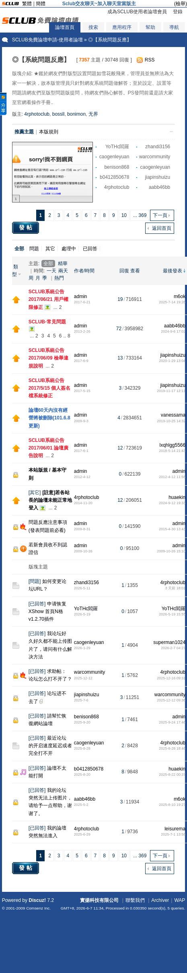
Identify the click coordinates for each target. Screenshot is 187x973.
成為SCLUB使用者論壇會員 (137, 11)
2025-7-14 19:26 (172, 302)
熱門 (59, 278)
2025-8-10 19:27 (172, 805)
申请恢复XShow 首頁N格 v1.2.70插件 (48, 611)
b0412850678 (114, 177)
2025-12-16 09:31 (171, 678)
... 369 (139, 215)
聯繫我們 (135, 900)
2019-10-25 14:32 (171, 421)
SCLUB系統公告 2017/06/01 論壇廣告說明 (48, 447)
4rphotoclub (36, 114)
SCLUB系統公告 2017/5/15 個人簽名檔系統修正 (50, 388)
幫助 (150, 27)
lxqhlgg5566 (172, 445)
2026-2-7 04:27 (173, 648)
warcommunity (154, 156)
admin (80, 296)
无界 (93, 114)
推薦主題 (24, 132)
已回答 (90, 248)
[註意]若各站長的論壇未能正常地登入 (50, 500)
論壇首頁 (64, 27)
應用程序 (122, 27)
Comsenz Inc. (38, 908)
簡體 (40, 3)
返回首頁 (161, 228)
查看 (135, 271)
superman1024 (169, 642)
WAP (179, 900)
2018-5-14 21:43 (172, 451)
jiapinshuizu (158, 177)
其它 (50, 248)
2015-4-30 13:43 (172, 529)
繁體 (27, 3)
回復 (124, 271)
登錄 (178, 11)
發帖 (26, 227)
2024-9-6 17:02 (173, 331)
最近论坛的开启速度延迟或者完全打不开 (50, 745)
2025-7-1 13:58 (173, 834)
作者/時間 (84, 271)
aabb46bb (159, 187)
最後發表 (172, 271)
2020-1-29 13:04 (172, 361)
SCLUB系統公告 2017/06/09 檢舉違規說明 (48, 358)
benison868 (116, 167)
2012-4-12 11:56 (172, 477)
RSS (150, 60)
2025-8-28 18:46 (172, 748)
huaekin (177, 497)
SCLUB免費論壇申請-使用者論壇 (47, 40)
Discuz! (37, 900)
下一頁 (160, 215)
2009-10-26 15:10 (171, 551)
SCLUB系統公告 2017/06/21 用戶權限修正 (48, 299)
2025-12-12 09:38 (171, 700)
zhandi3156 (157, 146)
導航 (174, 27)
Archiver (160, 900)
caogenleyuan (114, 156)
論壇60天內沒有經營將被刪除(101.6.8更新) (49, 417)
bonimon (76, 114)
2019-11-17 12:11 (171, 391)
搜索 (93, 27)
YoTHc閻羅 (117, 146)
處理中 (69, 248)
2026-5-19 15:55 (172, 614)
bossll (58, 114)
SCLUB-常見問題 (47, 322)
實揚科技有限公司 (99, 900)
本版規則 (48, 132)
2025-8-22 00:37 (172, 775)
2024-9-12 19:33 (172, 503)
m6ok (179, 296)
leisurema (174, 829)
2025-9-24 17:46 (172, 722)
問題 (34, 248)
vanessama (173, 415)
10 (124, 215)
